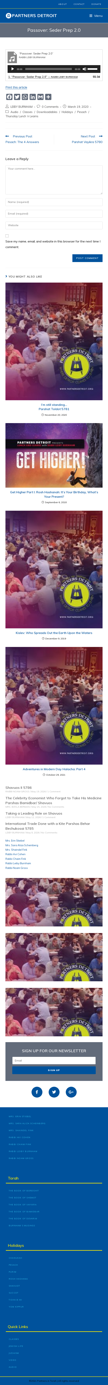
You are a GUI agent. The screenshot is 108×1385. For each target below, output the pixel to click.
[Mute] (84, 69)
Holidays (67, 112)
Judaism (14, 1353)
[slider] (48, 69)
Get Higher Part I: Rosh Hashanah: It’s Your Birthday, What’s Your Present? (54, 494)
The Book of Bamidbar (24, 1211)
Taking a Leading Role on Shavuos (33, 813)
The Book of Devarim (23, 1218)
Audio (14, 112)
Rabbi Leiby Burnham (18, 863)
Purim (12, 1272)
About (62, 4)
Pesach (82, 112)
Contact (79, 4)
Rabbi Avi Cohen (15, 854)
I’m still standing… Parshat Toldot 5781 (54, 407)
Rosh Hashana (18, 1279)
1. (43, 76)
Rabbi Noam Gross (16, 867)
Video (12, 1360)
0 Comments (50, 107)
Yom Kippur (16, 1307)
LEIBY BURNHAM (21, 107)
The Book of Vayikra (23, 1204)
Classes (27, 112)
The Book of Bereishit (24, 1190)
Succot (13, 1293)
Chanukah (15, 1258)
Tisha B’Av (15, 1300)
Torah (13, 1178)
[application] (54, 69)
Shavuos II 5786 (18, 787)
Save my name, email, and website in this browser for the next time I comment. (52, 244)
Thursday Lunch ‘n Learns (21, 116)
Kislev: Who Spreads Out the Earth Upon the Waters (54, 633)
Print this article (16, 87)
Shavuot (14, 1286)
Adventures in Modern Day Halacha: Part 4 (54, 769)
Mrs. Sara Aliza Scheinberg (21, 845)
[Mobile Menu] (96, 16)
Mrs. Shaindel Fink (16, 849)
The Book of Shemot (23, 1197)
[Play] (13, 69)
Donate (96, 4)
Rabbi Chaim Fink (15, 858)
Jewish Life (16, 1346)
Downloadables (47, 112)
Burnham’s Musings (22, 1225)
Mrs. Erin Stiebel (15, 840)
